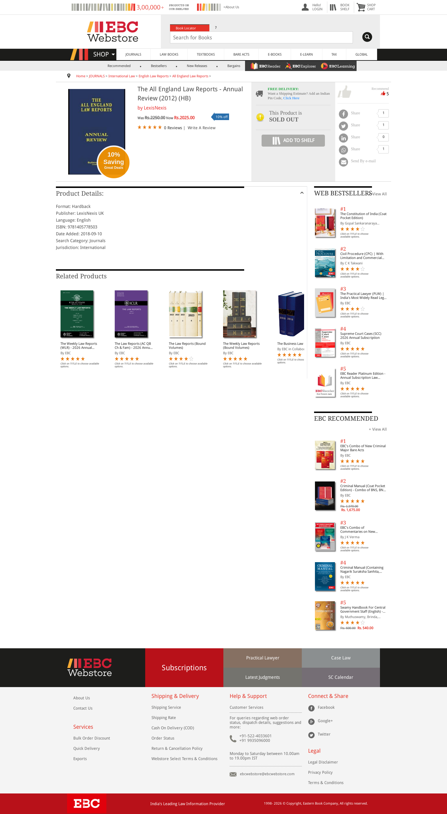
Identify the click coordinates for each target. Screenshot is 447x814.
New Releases (197, 66)
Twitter (324, 734)
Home (80, 76)
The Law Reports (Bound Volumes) (187, 346)
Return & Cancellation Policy (177, 748)
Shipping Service (166, 707)
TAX (334, 54)
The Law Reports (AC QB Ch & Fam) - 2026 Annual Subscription (134, 346)
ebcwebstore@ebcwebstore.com (267, 774)
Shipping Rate (163, 717)
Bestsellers (159, 66)
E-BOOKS (275, 54)
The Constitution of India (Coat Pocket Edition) (363, 216)
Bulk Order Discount (91, 738)
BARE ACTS (241, 54)
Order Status (162, 738)
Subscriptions (184, 667)
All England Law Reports (190, 76)
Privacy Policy (320, 772)
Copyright (293, 803)
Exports (80, 758)
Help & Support (248, 696)
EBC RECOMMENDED (346, 418)
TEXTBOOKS (206, 54)
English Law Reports (154, 76)
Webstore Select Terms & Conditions (184, 758)
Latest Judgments (262, 677)
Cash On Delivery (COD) (172, 728)
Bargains (233, 66)
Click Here (291, 98)
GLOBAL (361, 54)
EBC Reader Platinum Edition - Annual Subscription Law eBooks (362, 376)
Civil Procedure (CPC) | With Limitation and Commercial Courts (361, 256)
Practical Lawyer (262, 658)
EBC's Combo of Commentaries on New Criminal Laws (357, 530)
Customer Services (246, 707)
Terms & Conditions (325, 782)
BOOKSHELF (344, 7)
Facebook (326, 707)
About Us (81, 698)
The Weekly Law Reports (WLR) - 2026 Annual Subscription (78, 346)
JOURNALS (133, 54)
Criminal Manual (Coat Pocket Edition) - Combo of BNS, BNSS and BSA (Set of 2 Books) (363, 488)
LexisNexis (155, 108)
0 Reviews (173, 127)
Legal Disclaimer (323, 762)
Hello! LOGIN (317, 7)
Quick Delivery (86, 748)
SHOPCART (371, 7)
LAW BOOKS (169, 54)
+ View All (378, 194)
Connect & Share (328, 696)
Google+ (325, 720)
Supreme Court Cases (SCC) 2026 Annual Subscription (360, 336)
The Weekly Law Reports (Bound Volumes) (241, 346)
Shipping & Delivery (175, 696)
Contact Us (82, 708)
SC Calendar (340, 677)
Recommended (119, 66)
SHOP (104, 54)
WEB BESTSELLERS (343, 193)
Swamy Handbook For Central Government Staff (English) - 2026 (362, 609)
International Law (121, 76)
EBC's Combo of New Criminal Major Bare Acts (363, 448)
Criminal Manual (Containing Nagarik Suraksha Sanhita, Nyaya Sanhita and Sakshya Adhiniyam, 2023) (361, 570)
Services (83, 727)
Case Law (341, 658)
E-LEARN (306, 54)
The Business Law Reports (296, 344)
